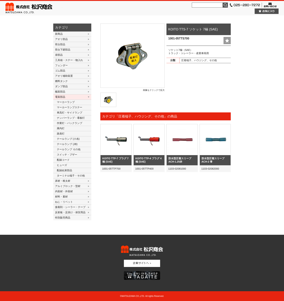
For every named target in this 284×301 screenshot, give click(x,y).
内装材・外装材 (64, 191)
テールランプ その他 (68, 149)
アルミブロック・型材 (67, 186)
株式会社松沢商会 (33, 8)
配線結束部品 (64, 170)
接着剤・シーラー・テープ (70, 207)
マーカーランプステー (69, 107)
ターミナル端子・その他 (71, 175)
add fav (227, 40)
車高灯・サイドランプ (69, 112)
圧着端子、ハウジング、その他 (199, 60)
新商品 (59, 33)
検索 (225, 5)
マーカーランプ (66, 102)
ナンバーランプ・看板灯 (71, 117)
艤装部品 (60, 91)
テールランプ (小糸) (68, 138)
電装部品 (60, 96)
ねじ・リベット (64, 201)
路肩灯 (60, 133)
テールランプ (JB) (67, 144)
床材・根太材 (62, 180)
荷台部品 (60, 44)
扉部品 (59, 54)
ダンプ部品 (61, 86)
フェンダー (61, 65)
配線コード (63, 159)
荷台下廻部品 (62, 49)
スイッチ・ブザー (67, 154)
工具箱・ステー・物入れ (69, 60)
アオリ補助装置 (64, 75)
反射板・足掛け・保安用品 (70, 212)
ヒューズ (62, 165)
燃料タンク (61, 81)
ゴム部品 (60, 70)
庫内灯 (60, 128)
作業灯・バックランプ (69, 123)
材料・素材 (61, 196)
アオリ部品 (61, 39)
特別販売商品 (62, 217)
